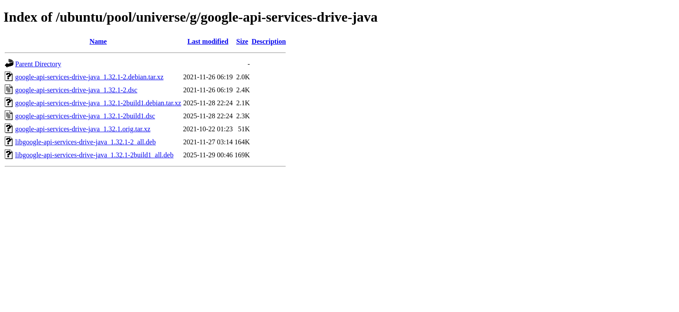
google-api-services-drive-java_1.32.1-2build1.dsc (85, 116)
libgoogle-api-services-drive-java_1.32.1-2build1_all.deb (94, 155)
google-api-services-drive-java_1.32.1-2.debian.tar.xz (89, 77)
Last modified (208, 41)
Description (269, 41)
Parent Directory (38, 64)
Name (98, 41)
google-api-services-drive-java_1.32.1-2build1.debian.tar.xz (98, 103)
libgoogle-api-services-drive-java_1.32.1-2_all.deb (85, 142)
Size (242, 41)
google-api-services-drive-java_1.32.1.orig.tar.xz (82, 129)
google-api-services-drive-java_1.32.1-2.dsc (76, 90)
